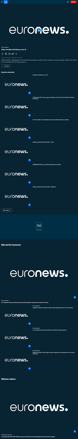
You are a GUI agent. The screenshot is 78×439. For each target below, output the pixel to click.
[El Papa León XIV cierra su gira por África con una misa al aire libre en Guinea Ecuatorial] (55, 107)
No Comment (5, 300)
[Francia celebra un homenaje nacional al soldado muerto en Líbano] (55, 129)
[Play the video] (39, 30)
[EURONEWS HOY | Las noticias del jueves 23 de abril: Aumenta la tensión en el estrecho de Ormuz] (55, 174)
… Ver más (6, 66)
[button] (7, 210)
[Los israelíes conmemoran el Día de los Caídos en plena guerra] (55, 338)
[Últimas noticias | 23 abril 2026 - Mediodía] (55, 196)
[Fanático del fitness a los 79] (55, 84)
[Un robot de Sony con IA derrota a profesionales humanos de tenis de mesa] (39, 302)
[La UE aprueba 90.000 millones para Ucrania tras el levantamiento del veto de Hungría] (39, 436)
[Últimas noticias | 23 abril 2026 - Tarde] (55, 151)
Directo (73, 2)
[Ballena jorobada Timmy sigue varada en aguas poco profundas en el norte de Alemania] (55, 361)
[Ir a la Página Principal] (6, 2)
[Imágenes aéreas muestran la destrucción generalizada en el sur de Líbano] (55, 316)
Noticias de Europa (6, 434)
